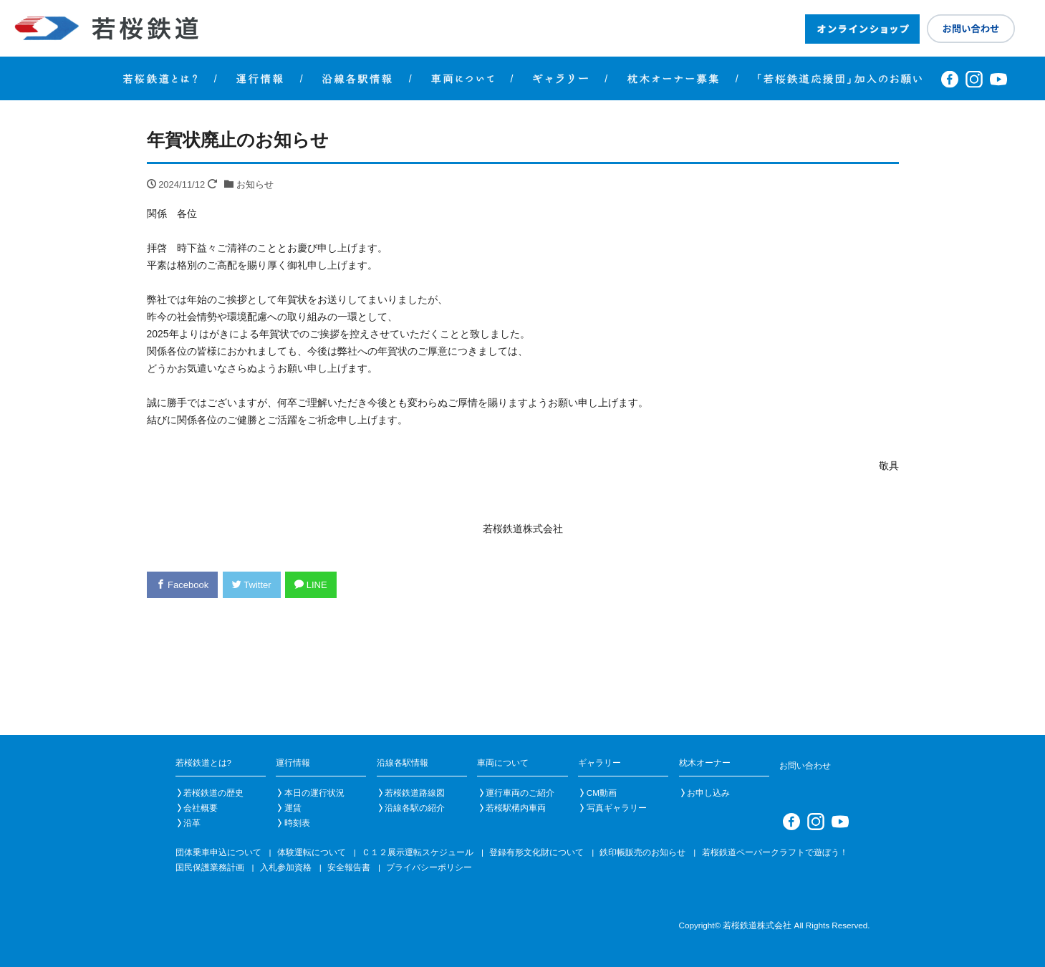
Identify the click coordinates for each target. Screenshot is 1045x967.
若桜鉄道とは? (203, 762)
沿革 (192, 822)
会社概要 (200, 807)
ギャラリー (599, 762)
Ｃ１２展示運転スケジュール (417, 852)
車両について (503, 762)
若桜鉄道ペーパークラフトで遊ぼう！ (775, 852)
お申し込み (708, 792)
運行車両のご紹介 (520, 792)
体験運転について (311, 852)
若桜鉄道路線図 (415, 792)
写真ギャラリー (617, 807)
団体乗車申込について (218, 852)
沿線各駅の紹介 (415, 807)
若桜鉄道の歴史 (213, 792)
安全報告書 (348, 867)
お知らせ (255, 184)
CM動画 (602, 792)
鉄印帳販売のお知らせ (642, 852)
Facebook (182, 584)
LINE (310, 584)
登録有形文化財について (536, 852)
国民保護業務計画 (209, 867)
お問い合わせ (805, 765)
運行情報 (293, 762)
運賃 (293, 807)
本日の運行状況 (314, 792)
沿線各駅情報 (402, 762)
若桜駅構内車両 (516, 807)
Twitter (251, 584)
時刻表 (297, 822)
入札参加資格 (286, 867)
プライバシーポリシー (429, 867)
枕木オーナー (705, 762)
